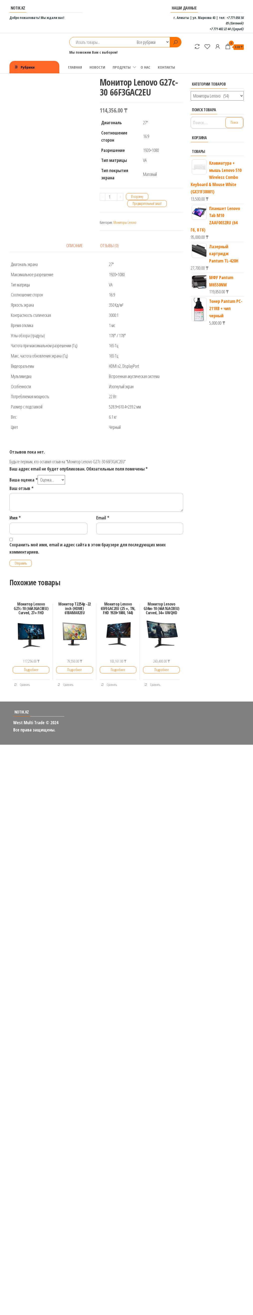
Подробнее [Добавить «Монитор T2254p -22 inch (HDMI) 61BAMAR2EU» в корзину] (74, 669)
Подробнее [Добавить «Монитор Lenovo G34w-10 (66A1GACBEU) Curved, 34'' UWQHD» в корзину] (161, 669)
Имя (15, 518)
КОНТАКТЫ (166, 67)
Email (102, 518)
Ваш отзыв (21, 488)
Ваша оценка (23, 480)
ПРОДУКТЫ (122, 67)
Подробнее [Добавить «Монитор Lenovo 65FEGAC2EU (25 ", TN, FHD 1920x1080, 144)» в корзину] (118, 669)
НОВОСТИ (97, 67)
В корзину (137, 196)
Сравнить (22, 685)
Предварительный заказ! (147, 203)
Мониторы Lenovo (124, 222)
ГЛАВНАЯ (75, 67)
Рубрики (28, 67)
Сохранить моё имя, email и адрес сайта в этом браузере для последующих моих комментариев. (87, 548)
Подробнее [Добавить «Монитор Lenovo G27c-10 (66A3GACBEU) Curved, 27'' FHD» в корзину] (31, 669)
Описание (74, 245)
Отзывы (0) (109, 245)
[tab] (78, 245)
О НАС (145, 67)
